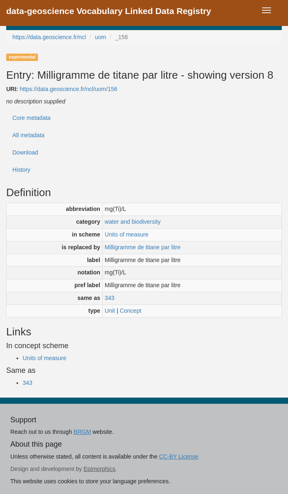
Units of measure (127, 234)
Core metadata (31, 118)
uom (100, 37)
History (21, 169)
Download (25, 152)
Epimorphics (99, 469)
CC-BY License (178, 456)
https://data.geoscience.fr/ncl (49, 37)
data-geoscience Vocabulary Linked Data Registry (108, 11)
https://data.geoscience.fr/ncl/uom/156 (69, 89)
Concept (130, 310)
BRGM (82, 431)
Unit (110, 310)
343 (109, 298)
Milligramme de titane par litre (143, 247)
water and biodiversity (133, 221)
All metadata (28, 135)
